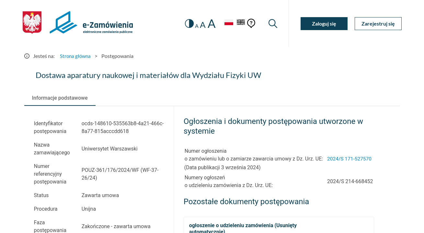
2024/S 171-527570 (350, 159)
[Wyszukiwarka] (272, 23)
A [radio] (195, 26)
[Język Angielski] (240, 23)
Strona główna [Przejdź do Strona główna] (76, 56)
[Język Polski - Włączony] (227, 23)
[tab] (60, 98)
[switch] (186, 23)
